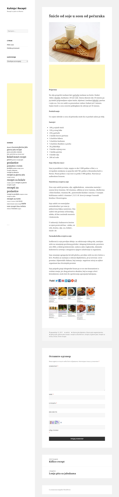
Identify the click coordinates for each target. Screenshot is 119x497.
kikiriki (96, 100)
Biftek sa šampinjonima (71, 314)
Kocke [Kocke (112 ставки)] (19, 154)
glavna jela (54, 334)
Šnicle (55, 336)
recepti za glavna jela (91, 334)
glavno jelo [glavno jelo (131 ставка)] (10, 152)
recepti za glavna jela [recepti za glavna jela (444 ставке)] (16, 174)
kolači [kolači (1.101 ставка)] (10, 156)
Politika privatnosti (13, 48)
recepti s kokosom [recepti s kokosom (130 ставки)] (12, 170)
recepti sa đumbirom (77, 334)
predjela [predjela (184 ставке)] (10, 168)
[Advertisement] (19, 108)
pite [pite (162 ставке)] (22, 160)
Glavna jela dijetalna (79, 332)
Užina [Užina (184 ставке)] (18, 206)
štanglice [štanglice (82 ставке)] (19, 208)
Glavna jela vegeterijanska (94, 332)
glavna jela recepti (64, 334)
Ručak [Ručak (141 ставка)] (20, 201)
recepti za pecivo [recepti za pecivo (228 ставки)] (21, 183)
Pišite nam (10, 45)
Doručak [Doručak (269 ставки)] (15, 147)
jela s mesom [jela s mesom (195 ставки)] (18, 152)
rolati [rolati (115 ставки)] (17, 201)
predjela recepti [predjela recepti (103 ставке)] (16, 168)
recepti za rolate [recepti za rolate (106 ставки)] (23, 194)
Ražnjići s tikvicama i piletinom (51, 315)
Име (51, 394)
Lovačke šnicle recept (71, 297)
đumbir (57, 98)
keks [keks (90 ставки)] (17, 154)
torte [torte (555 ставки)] (24, 203)
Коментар (53, 366)
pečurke (76, 95)
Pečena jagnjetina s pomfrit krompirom (80, 299)
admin (68, 332)
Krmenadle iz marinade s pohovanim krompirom (80, 316)
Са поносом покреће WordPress (60, 490)
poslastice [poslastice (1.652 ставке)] (12, 162)
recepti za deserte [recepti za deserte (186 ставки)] (13, 172)
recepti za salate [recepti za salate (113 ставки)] (11, 196)
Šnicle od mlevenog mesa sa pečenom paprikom (52, 299)
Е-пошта (53, 403)
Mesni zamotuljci (90, 314)
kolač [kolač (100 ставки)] (23, 154)
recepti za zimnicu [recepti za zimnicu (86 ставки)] (11, 201)
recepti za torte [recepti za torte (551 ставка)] (14, 198)
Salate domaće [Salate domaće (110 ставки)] (10, 204)
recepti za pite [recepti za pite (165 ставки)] (11, 185)
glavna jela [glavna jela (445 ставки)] (23, 147)
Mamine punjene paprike (62, 314)
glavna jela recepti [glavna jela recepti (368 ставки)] (14, 149)
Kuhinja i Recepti (16, 8)
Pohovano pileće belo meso (62, 297)
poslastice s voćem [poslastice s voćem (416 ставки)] (14, 166)
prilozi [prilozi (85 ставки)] (22, 168)
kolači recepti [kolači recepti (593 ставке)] (20, 157)
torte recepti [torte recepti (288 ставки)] (11, 206)
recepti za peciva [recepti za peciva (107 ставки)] (11, 182)
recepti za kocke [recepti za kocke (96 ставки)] (11, 177)
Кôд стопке (53, 430)
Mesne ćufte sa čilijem (89, 297)
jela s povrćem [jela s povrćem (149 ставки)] (11, 154)
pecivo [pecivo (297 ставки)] (9, 160)
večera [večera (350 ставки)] (23, 206)
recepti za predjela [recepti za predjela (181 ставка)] (13, 194)
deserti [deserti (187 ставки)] (9, 147)
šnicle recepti (62, 336)
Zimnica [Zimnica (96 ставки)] (9, 208)
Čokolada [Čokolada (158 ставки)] (14, 208)
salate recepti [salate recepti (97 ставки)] (18, 204)
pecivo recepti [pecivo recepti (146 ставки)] (16, 160)
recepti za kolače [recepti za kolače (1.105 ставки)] (16, 179)
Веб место (53, 412)
